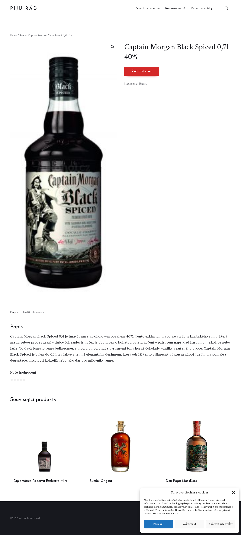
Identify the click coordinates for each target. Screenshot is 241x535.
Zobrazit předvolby (221, 524)
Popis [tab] (14, 312)
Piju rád (23, 8)
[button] (233, 492)
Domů (13, 35)
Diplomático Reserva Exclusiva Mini (40, 481)
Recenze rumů (175, 8)
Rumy (22, 35)
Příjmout (158, 524)
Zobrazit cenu (142, 71)
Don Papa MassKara (181, 481)
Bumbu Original (101, 481)
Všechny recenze (148, 8)
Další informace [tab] (33, 312)
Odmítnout (189, 524)
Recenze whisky (201, 8)
